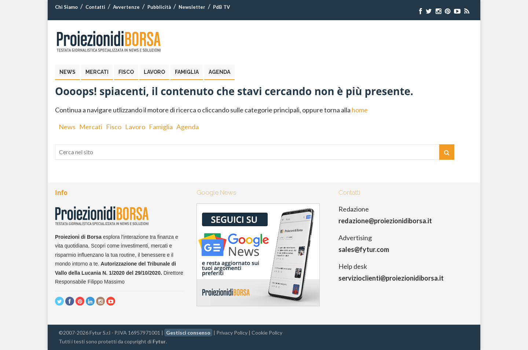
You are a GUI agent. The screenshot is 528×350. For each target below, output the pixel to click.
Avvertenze (126, 7)
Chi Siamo (66, 7)
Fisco (126, 72)
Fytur (159, 341)
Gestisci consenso (188, 332)
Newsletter (192, 7)
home (360, 110)
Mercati (97, 72)
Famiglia (187, 72)
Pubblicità (159, 7)
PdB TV (221, 7)
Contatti (95, 7)
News (67, 72)
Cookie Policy (267, 332)
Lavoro (154, 72)
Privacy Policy (231, 332)
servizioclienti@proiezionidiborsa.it (391, 278)
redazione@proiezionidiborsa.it (385, 221)
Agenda (219, 72)
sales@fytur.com (363, 249)
